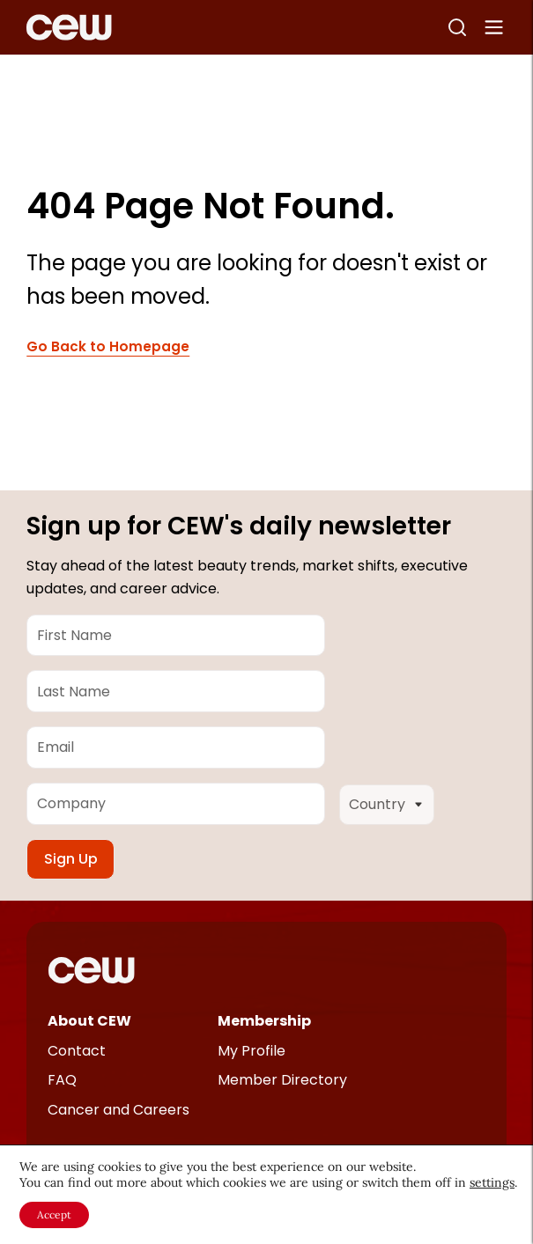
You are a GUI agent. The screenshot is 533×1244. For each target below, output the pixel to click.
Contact (77, 1051)
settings (492, 1182)
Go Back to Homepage (107, 347)
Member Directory (282, 1080)
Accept (54, 1214)
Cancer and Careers (118, 1110)
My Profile (251, 1051)
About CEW (89, 1021)
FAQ (62, 1080)
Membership (264, 1021)
